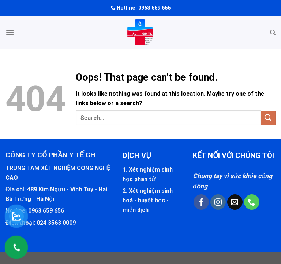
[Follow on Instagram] (218, 202)
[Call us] (251, 202)
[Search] (273, 33)
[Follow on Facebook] (201, 202)
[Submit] (268, 118)
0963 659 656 (154, 8)
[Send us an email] (235, 202)
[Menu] (9, 32)
